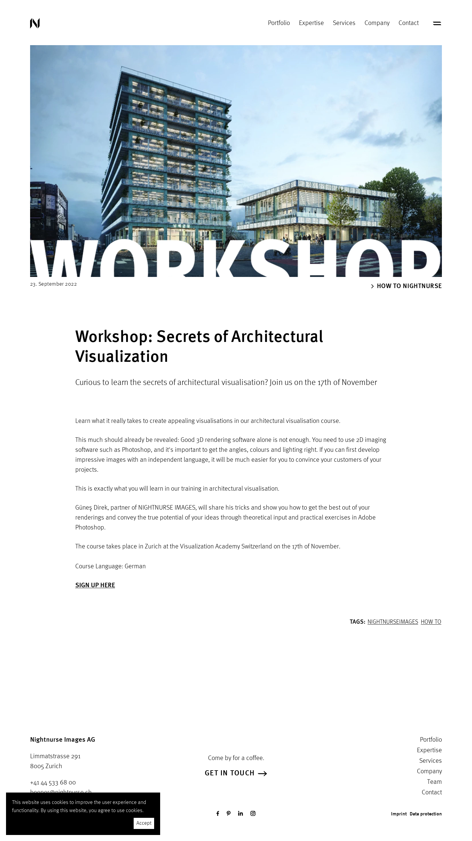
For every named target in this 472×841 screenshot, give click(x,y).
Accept (143, 823)
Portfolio (279, 23)
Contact (409, 23)
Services (344, 23)
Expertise (311, 23)
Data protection (426, 814)
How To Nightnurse (406, 286)
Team (434, 782)
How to (431, 622)
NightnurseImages (393, 622)
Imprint (399, 814)
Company (377, 23)
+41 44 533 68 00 (53, 782)
